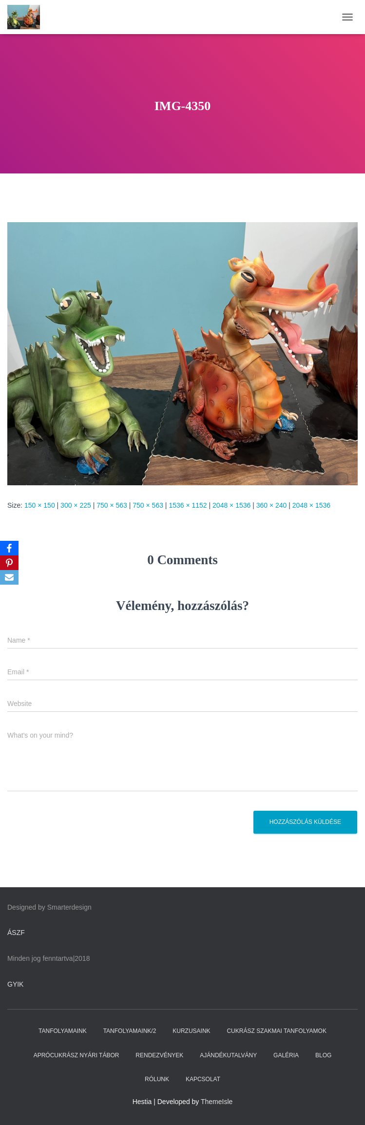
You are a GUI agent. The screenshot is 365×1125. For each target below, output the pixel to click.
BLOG (323, 1055)
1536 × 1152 (188, 505)
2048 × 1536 (231, 505)
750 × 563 (111, 505)
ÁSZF (16, 932)
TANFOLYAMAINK (62, 1031)
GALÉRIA (286, 1055)
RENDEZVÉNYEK (159, 1055)
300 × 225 (75, 505)
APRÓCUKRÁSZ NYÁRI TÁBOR (76, 1055)
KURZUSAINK (191, 1031)
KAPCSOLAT (203, 1079)
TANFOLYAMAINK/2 (129, 1031)
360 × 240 (271, 505)
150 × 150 (39, 505)
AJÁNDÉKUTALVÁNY (228, 1055)
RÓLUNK (157, 1079)
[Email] (9, 577)
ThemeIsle (216, 1102)
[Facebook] (9, 548)
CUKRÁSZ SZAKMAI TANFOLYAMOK (276, 1031)
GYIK (15, 984)
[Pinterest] (9, 562)
